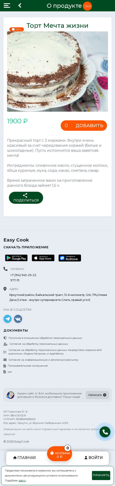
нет (7, 371)
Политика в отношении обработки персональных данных (42, 338)
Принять (101, 475)
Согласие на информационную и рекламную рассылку (40, 359)
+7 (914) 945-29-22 (23, 275)
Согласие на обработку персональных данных (35, 343)
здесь (22, 480)
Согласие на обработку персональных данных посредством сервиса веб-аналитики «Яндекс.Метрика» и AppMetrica (52, 351)
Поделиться (26, 197)
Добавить (89, 125)
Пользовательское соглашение (25, 365)
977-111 (14, 280)
